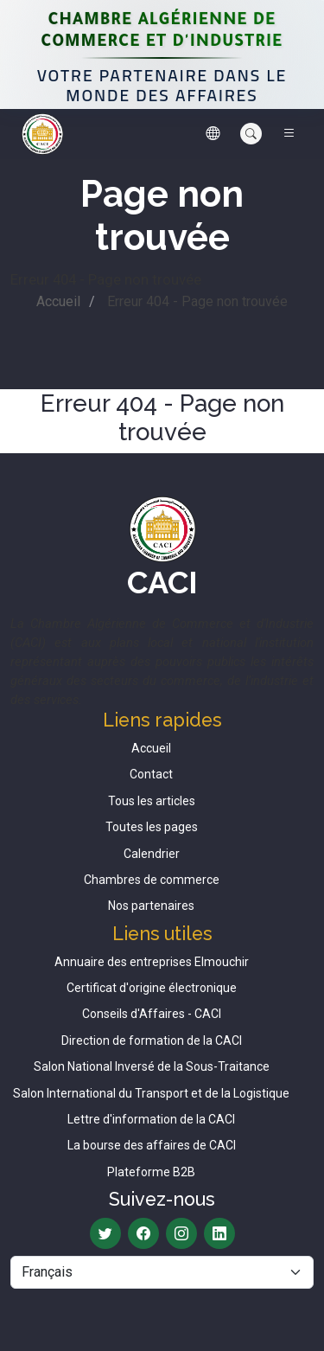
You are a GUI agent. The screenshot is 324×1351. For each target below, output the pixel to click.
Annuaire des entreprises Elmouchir (151, 962)
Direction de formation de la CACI (151, 1040)
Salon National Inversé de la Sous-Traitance (152, 1066)
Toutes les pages (151, 827)
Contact (151, 774)
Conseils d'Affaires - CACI (151, 1014)
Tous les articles (151, 801)
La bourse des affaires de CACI (151, 1145)
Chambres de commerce (151, 880)
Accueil (58, 301)
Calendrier (152, 854)
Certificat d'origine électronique (152, 988)
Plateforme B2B (151, 1172)
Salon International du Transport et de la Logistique (151, 1093)
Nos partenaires (151, 905)
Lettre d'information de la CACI (151, 1119)
